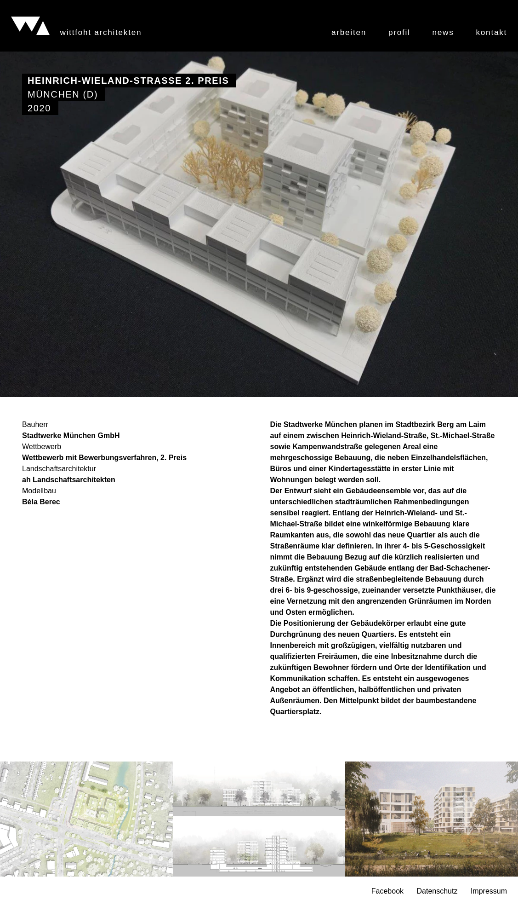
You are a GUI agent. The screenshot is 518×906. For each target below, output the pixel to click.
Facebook (387, 891)
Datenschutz (436, 891)
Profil (399, 32)
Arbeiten (348, 32)
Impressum (489, 891)
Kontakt (491, 32)
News (443, 32)
